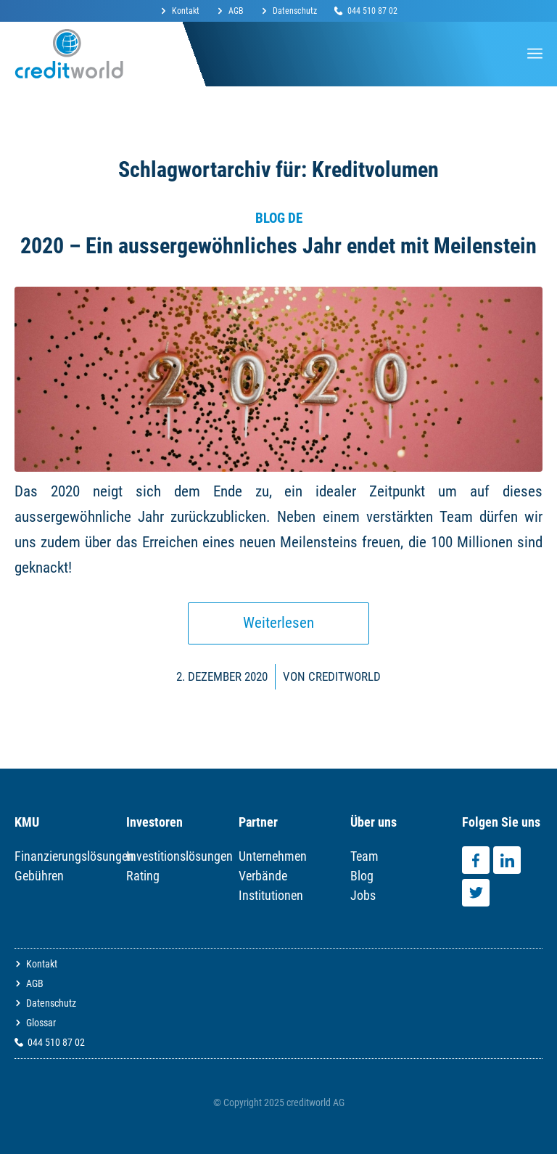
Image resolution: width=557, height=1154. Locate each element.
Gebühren (39, 875)
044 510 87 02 (372, 11)
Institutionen (271, 895)
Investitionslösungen (179, 856)
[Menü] (534, 53)
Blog (362, 875)
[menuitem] (184, 11)
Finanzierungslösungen (74, 856)
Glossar (41, 1022)
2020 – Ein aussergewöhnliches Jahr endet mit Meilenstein (278, 245)
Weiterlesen (278, 622)
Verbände (263, 875)
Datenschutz (295, 11)
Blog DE (278, 218)
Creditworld (344, 676)
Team (364, 856)
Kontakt (185, 11)
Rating (143, 875)
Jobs (363, 895)
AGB (236, 11)
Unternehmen (273, 856)
